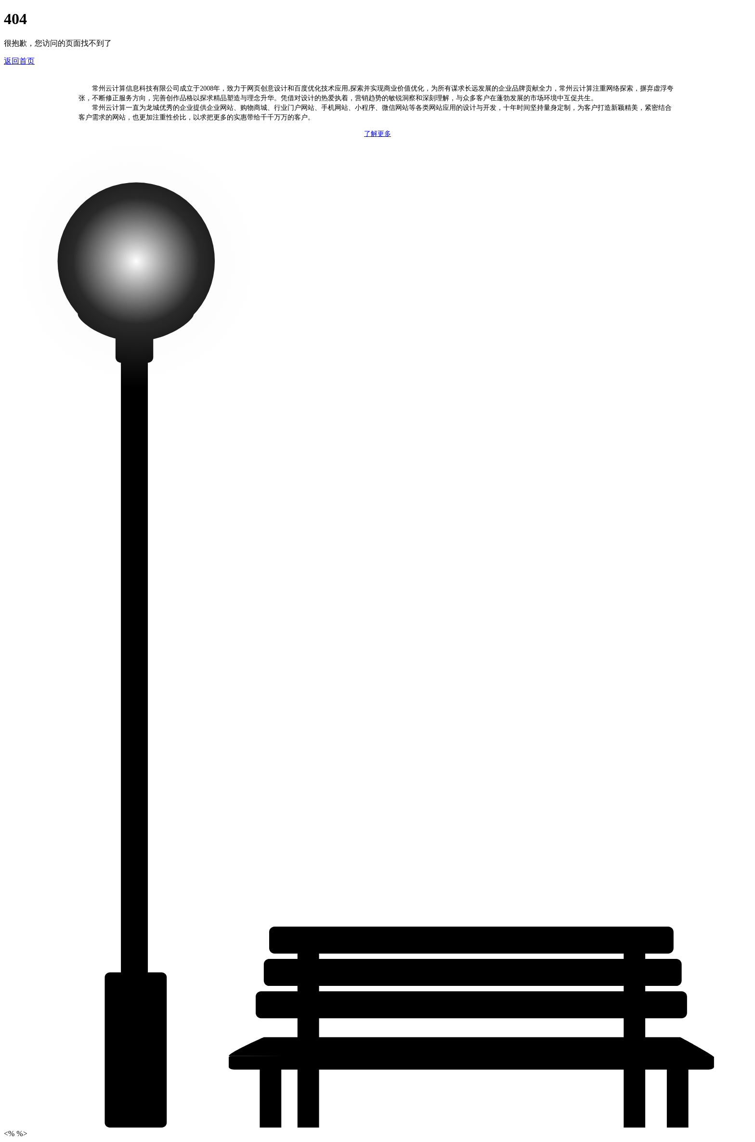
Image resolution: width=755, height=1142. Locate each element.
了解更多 (377, 133)
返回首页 (19, 61)
